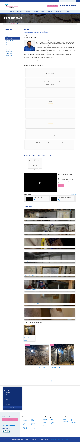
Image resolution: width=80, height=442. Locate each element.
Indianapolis (8, 392)
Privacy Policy (53, 439)
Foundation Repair (11, 12)
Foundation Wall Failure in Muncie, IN (49, 367)
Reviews (8, 49)
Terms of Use (60, 439)
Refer (7, 42)
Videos (7, 44)
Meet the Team (9, 38)
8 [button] (56, 370)
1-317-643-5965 (68, 6)
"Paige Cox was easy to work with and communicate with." (49, 142)
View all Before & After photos (30, 373)
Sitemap (66, 439)
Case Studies (9, 53)
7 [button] (55, 370)
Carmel (7, 394)
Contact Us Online (6, 416)
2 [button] (46, 370)
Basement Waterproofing (29, 12)
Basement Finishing (38, 12)
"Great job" (50, 101)
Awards (44, 425)
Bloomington (8, 396)
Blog (7, 36)
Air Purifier (33, 428)
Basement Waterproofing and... (29, 339)
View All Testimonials (70, 155)
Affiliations (8, 34)
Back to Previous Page (42, 381)
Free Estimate (51, 5)
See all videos (73, 194)
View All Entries (73, 210)
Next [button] (76, 355)
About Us (52, 11)
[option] (49, 356)
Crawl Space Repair (20, 12)
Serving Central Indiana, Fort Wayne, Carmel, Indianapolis (15, 1)
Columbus (8, 402)
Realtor (7, 60)
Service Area (60, 11)
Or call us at (5, 423)
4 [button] (49, 370)
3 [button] (48, 370)
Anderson (7, 399)
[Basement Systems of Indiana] (11, 6)
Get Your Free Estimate (10, 419)
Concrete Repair (45, 12)
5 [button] (51, 370)
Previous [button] (23, 355)
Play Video (61, 186)
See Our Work (68, 12)
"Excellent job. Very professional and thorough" (50, 81)
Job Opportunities (10, 40)
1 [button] (44, 370)
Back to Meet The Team (57, 381)
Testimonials (8, 47)
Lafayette (7, 397)
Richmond (8, 404)
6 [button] (53, 370)
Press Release (9, 32)
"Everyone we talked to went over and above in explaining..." (50, 111)
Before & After (9, 51)
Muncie (7, 401)
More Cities (12, 407)
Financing (8, 57)
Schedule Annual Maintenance (67, 1)
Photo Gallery (9, 55)
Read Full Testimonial (34, 167)
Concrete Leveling (33, 423)
